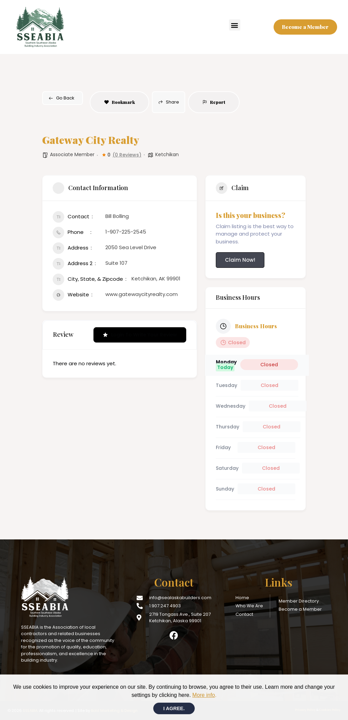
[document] (174, 360)
